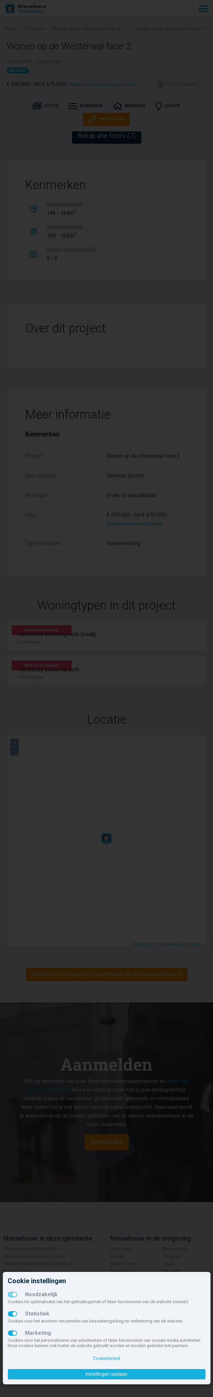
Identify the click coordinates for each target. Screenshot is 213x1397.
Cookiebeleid (106, 1358)
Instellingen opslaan (106, 1374)
